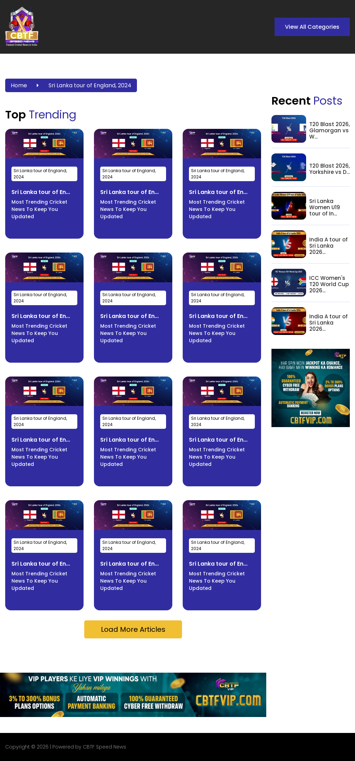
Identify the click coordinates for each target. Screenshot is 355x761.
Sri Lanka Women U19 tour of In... (324, 207)
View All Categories (312, 27)
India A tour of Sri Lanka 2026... (328, 246)
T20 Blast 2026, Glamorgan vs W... (329, 130)
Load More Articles (133, 629)
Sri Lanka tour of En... (40, 192)
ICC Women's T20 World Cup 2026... (329, 284)
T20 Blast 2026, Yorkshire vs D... (329, 169)
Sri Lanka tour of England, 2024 (90, 85)
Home (19, 85)
